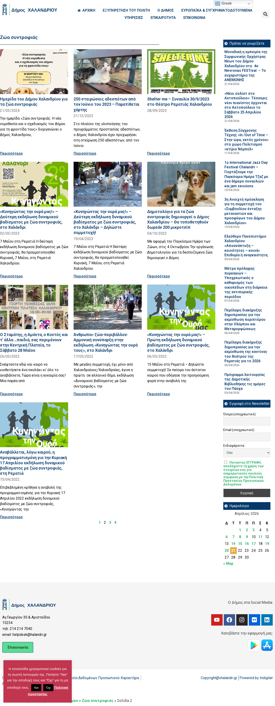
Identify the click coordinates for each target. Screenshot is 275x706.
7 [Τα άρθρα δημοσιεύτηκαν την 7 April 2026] (233, 537)
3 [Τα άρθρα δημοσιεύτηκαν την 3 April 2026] (253, 530)
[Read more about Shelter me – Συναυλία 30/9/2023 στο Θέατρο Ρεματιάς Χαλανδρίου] (181, 71)
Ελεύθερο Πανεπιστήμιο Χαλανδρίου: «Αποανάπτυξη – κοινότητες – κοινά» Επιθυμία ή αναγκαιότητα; (246, 245)
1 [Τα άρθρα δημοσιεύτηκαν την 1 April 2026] (240, 530)
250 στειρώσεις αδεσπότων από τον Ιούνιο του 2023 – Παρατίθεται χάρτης (106, 104)
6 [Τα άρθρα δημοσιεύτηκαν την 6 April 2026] (227, 537)
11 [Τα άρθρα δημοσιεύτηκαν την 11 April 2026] (260, 537)
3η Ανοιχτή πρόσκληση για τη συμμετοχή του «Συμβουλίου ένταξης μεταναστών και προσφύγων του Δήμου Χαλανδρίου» (244, 211)
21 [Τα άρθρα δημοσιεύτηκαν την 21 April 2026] (233, 550)
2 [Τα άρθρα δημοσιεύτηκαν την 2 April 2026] (247, 530)
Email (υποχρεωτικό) (238, 430)
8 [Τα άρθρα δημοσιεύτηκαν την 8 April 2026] (240, 537)
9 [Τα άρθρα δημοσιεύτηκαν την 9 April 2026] (247, 537)
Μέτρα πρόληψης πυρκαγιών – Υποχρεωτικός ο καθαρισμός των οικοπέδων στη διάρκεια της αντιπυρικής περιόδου (245, 282)
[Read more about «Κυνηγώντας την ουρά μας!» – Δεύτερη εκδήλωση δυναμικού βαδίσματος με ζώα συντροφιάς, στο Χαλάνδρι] (34, 184)
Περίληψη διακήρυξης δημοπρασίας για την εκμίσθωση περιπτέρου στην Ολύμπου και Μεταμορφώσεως (244, 319)
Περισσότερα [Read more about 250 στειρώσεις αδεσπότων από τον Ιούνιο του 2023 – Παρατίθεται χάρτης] (85, 153)
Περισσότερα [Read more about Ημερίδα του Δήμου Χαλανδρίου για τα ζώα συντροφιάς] (11, 153)
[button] (265, 14)
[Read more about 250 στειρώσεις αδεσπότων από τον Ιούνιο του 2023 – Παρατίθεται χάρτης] (108, 71)
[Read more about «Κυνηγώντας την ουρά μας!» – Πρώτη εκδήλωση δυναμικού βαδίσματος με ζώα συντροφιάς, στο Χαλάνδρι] (181, 307)
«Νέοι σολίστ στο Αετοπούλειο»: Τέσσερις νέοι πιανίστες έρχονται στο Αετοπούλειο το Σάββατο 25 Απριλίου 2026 (245, 105)
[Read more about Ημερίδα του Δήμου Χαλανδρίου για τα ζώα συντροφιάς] (34, 71)
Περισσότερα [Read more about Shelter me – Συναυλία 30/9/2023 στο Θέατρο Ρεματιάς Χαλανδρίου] (158, 153)
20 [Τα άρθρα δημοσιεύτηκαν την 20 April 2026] (227, 550)
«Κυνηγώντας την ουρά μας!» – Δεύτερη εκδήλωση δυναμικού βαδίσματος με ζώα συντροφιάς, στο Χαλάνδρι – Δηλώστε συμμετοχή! (105, 222)
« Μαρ (228, 563)
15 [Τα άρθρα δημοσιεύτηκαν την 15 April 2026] (240, 544)
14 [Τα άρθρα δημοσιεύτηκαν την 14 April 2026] (233, 544)
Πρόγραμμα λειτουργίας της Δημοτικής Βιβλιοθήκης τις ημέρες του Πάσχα (244, 381)
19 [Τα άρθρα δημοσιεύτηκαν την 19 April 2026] (267, 544)
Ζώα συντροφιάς (97, 700)
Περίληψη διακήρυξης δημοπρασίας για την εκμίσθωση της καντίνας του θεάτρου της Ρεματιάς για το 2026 (245, 351)
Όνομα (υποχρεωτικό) (239, 414)
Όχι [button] (48, 687)
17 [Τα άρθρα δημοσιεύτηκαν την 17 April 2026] (254, 544)
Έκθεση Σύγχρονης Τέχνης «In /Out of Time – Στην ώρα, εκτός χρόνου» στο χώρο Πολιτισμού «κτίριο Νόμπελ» (246, 139)
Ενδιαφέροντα (233, 445)
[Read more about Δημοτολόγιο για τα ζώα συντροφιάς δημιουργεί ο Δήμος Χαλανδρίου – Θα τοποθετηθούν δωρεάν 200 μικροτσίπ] (181, 184)
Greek (223, 3)
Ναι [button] (36, 687)
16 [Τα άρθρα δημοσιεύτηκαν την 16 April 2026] (247, 544)
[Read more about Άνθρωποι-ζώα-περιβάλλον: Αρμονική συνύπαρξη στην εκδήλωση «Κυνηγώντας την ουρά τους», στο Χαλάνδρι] (108, 307)
